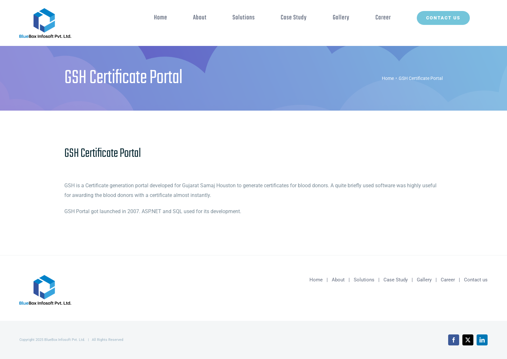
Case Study (395, 280)
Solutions (364, 280)
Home (316, 280)
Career (448, 280)
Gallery (424, 280)
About (338, 280)
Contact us (476, 280)
